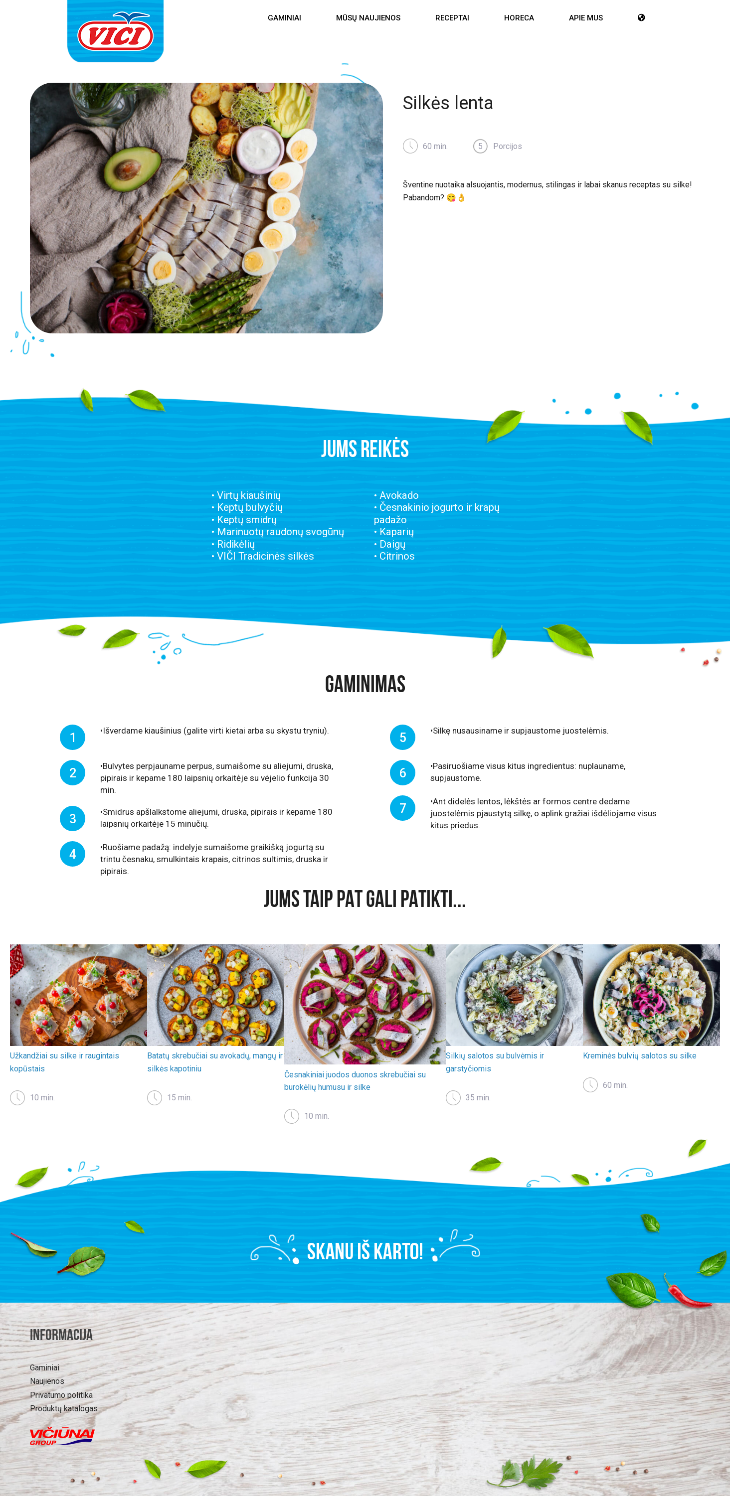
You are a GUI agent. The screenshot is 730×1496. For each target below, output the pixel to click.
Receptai (452, 17)
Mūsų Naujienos (368, 17)
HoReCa (519, 17)
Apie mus (586, 17)
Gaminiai (284, 17)
